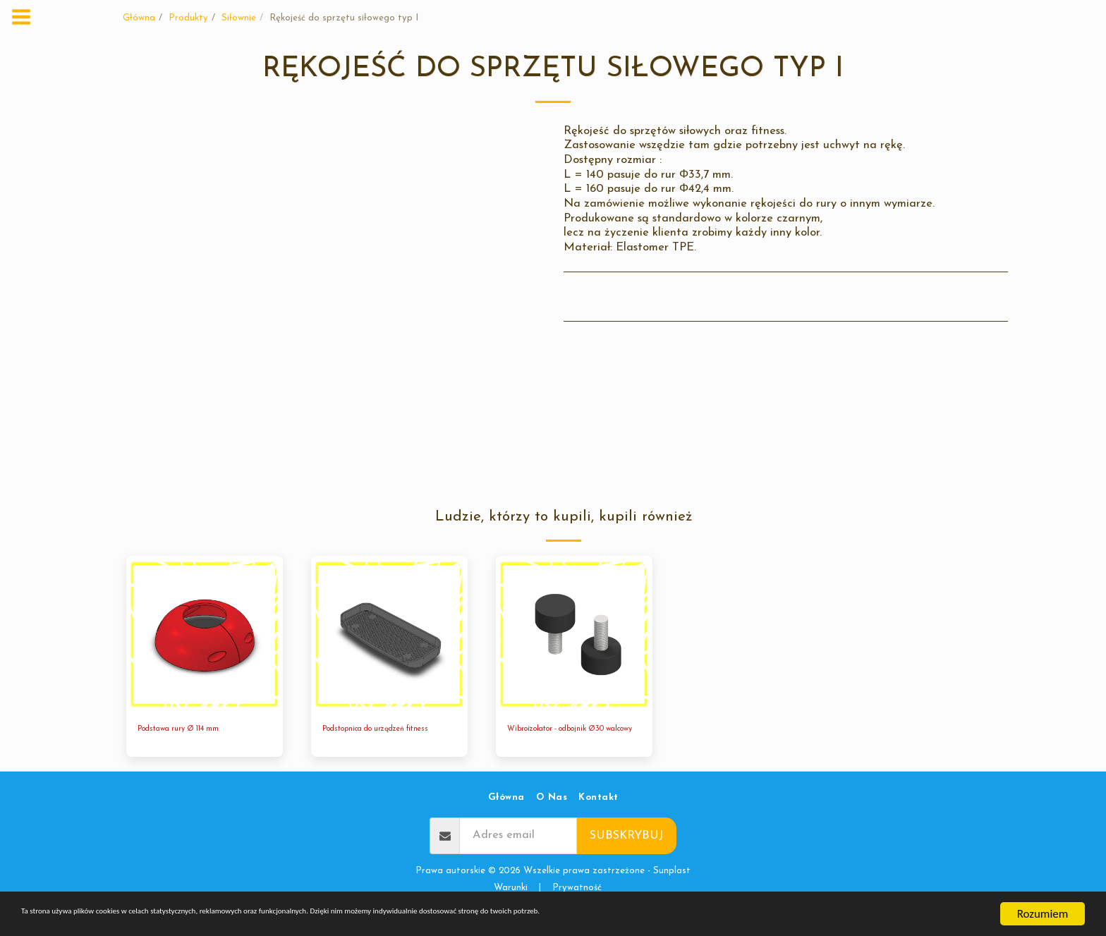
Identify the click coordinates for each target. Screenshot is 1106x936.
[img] (204, 634)
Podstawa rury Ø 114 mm (190, 730)
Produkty (188, 18)
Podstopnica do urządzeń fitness (377, 737)
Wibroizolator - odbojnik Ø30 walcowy (570, 737)
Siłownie (238, 18)
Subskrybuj (626, 852)
